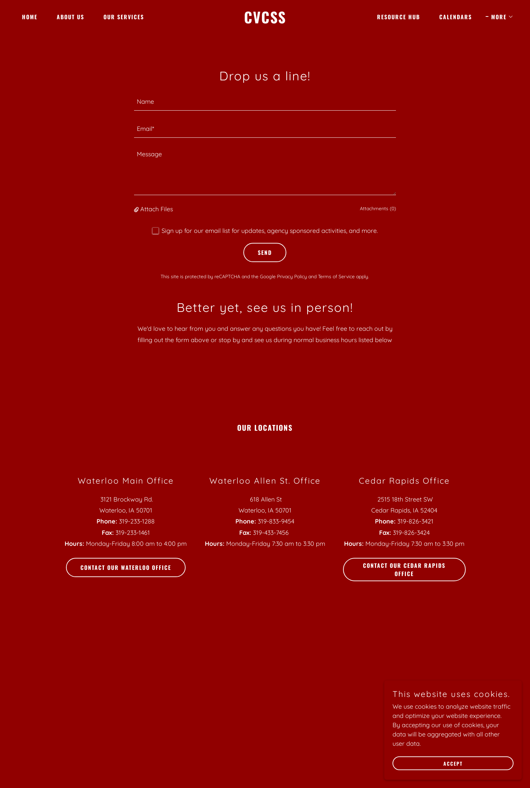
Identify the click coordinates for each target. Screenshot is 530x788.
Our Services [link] (123, 17)
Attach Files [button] (156, 209)
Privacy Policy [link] (292, 276)
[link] (265, 21)
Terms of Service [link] (336, 276)
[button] (500, 17)
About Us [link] (70, 17)
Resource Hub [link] (398, 17)
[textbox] (265, 101)
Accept (453, 763)
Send (265, 252)
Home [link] (29, 17)
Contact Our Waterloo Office (125, 567)
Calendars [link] (455, 17)
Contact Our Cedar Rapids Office (404, 569)
